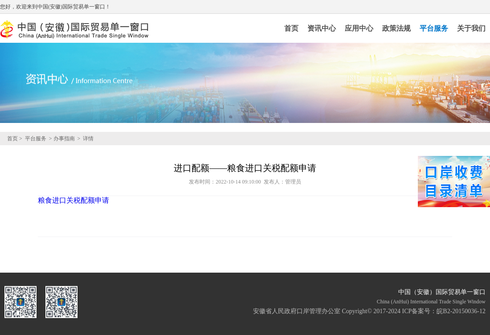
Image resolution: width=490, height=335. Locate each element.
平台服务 (434, 28)
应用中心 (359, 28)
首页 (291, 28)
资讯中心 (321, 28)
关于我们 (471, 28)
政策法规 (396, 28)
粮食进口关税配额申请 (73, 200)
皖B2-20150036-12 (461, 311)
